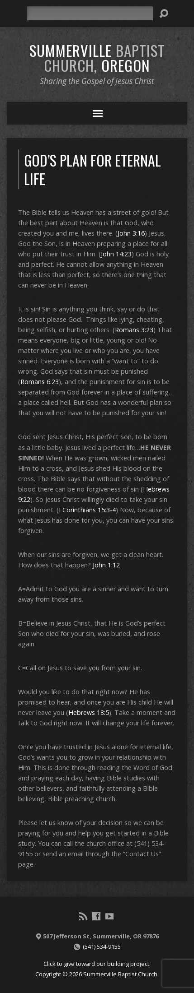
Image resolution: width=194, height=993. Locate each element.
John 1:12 (106, 565)
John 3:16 (131, 233)
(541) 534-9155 (102, 946)
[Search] (89, 13)
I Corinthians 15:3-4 (87, 510)
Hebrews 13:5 (88, 712)
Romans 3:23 (134, 329)
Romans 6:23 (39, 381)
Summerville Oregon (97, 57)
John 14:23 (116, 254)
